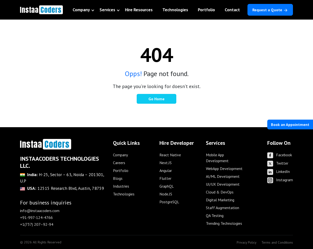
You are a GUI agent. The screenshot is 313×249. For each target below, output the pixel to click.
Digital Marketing (220, 199)
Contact (232, 9)
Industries (121, 186)
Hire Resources (139, 9)
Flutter (165, 178)
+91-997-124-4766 (36, 217)
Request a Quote (270, 10)
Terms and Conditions (277, 242)
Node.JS (165, 194)
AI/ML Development (223, 176)
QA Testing (215, 215)
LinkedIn (278, 171)
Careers (119, 162)
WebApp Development (224, 168)
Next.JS (165, 162)
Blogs (118, 178)
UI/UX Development (223, 184)
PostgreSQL (169, 201)
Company (81, 9)
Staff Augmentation (222, 207)
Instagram (280, 179)
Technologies (175, 9)
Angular (165, 170)
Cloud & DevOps (220, 192)
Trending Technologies (224, 223)
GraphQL (166, 186)
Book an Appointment (290, 124)
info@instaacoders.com (39, 210)
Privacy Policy (247, 242)
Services (107, 9)
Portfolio (206, 9)
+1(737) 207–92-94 (36, 224)
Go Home (156, 98)
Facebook (279, 154)
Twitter (277, 163)
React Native (170, 154)
